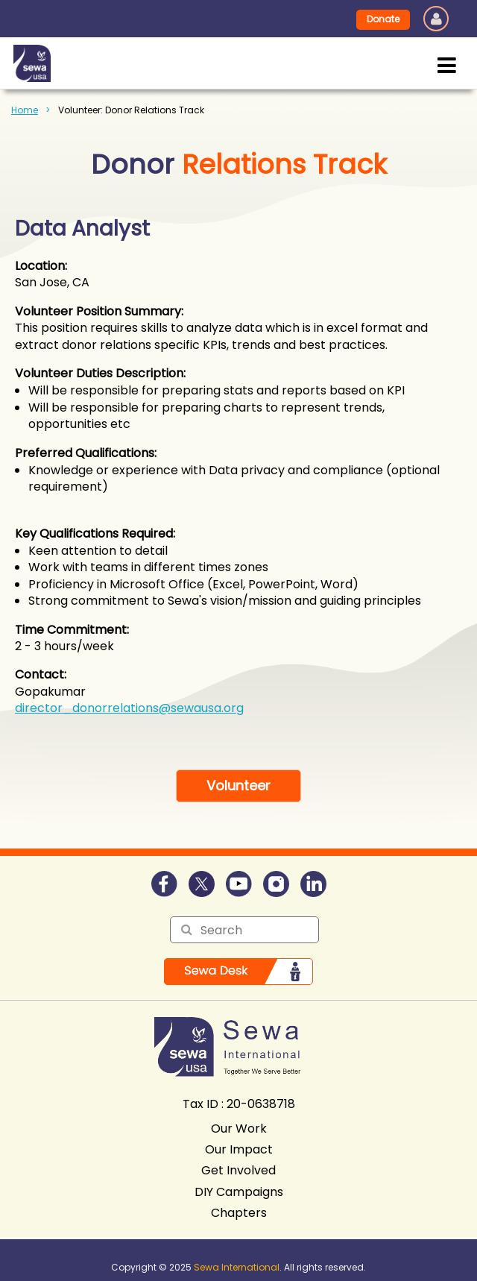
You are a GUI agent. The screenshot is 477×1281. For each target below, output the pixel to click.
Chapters (239, 1212)
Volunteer (238, 785)
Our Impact (239, 1149)
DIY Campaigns (239, 1191)
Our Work (239, 1128)
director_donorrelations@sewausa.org (129, 708)
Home (24, 110)
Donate (383, 19)
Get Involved (238, 1170)
